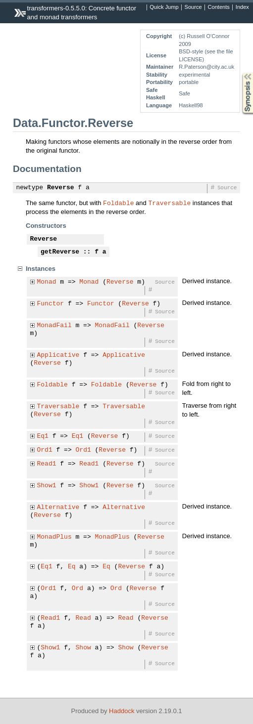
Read (83, 618)
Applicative (58, 355)
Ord (77, 588)
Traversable (169, 202)
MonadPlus (54, 537)
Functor (50, 303)
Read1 (46, 464)
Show (83, 647)
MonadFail (54, 325)
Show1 (46, 485)
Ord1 (44, 450)
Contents (219, 7)
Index (242, 7)
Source (193, 7)
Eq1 (43, 436)
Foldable (118, 202)
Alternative (58, 507)
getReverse (60, 252)
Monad (46, 282)
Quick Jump (164, 7)
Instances (40, 268)
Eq (72, 566)
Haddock (121, 711)
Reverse (60, 187)
